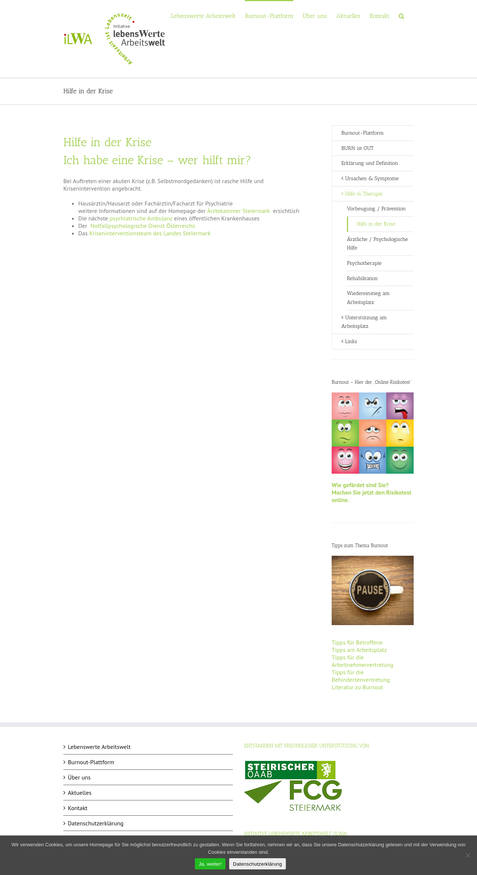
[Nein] (467, 855)
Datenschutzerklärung (95, 823)
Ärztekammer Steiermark (238, 210)
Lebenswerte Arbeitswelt (99, 746)
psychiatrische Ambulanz (141, 218)
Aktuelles (79, 792)
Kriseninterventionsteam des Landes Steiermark (149, 233)
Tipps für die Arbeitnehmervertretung (362, 660)
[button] (401, 15)
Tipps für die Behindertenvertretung (361, 675)
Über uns (79, 777)
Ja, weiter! (210, 864)
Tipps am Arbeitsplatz (359, 649)
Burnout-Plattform (362, 133)
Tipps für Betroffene (357, 642)
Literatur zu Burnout (357, 687)
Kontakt (78, 808)
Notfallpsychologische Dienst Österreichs (143, 225)
